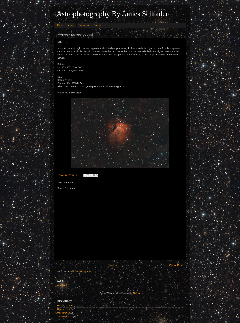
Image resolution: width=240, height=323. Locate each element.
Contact (97, 25)
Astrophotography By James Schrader (112, 14)
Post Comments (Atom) (80, 271)
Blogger (136, 293)
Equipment (84, 25)
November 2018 (64, 309)
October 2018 (63, 313)
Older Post (176, 265)
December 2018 (64, 305)
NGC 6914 (62, 285)
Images (70, 25)
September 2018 (65, 316)
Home (60, 25)
